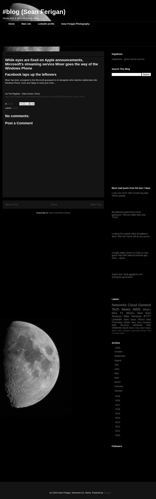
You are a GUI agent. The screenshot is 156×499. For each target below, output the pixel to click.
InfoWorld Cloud (120, 328)
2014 (118, 417)
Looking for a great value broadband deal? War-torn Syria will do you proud (130, 235)
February (119, 386)
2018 (118, 400)
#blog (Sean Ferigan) (34, 11)
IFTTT (147, 316)
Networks (119, 305)
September (120, 356)
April (117, 377)
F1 (121, 313)
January (118, 390)
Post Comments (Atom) (59, 213)
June (117, 369)
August (118, 360)
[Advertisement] (63, 38)
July (116, 364)
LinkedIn (117, 319)
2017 (118, 405)
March (117, 382)
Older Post (96, 204)
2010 (118, 435)
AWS (137, 309)
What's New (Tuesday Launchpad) (126, 331)
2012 (118, 426)
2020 (118, 348)
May (116, 373)
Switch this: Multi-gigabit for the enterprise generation (127, 275)
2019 (118, 396)
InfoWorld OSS (142, 325)
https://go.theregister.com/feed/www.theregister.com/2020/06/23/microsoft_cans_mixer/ (45, 96)
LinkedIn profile (46, 24)
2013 (118, 422)
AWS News (130, 319)
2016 (118, 409)
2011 (118, 431)
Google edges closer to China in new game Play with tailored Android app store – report (130, 255)
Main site (26, 24)
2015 (118, 413)
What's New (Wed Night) (140, 328)
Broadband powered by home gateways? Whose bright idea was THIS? (128, 215)
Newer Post (11, 204)
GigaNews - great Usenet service (128, 59)
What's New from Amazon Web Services (131, 315)
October (118, 351)
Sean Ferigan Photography (75, 24)
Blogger (107, 493)
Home (11, 24)
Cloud (15, 108)
